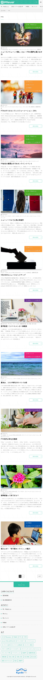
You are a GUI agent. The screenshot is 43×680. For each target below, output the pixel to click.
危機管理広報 (35, 272)
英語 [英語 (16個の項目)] (15, 660)
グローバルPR (18, 161)
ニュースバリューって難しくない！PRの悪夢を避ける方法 (21, 53)
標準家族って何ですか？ (10, 495)
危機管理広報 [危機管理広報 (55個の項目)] (31, 653)
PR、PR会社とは (5, 6)
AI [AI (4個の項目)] (2, 637)
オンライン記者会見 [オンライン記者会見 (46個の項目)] (17, 645)
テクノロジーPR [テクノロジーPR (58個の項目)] (6, 653)
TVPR (6, 272)
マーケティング (35, 161)
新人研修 (29, 323)
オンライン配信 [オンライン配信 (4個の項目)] (29, 645)
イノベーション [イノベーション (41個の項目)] (30, 641)
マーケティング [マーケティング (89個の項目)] (16, 653)
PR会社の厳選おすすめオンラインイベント (16, 164)
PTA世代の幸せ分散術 (9, 439)
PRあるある (5, 49)
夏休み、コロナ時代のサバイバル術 (14, 382)
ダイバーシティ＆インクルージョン (28, 49)
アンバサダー (8, 216)
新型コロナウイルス (7, 493)
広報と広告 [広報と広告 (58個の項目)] (19, 656)
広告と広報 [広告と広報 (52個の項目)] (11, 656)
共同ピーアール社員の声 (17, 6)
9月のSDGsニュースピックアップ (13, 275)
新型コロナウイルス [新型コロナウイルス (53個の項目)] (7, 660)
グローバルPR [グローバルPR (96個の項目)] (5, 649)
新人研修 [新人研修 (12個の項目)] (26, 656)
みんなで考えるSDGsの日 (15, 272)
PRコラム (30, 82)
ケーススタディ (15, 49)
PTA (10, 49)
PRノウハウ (34, 6)
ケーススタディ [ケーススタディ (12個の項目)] (15, 649)
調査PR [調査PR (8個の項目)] (21, 660)
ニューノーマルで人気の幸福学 (12, 220)
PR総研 (4, 435)
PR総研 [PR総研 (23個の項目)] (15, 637)
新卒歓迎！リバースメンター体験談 (14, 326)
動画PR (33, 106)
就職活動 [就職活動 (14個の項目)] (4, 656)
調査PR (39, 49)
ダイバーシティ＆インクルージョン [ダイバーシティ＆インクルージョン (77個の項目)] (30, 649)
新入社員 (34, 323)
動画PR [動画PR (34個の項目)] (24, 653)
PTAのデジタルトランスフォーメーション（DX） (19, 111)
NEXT (39, 576)
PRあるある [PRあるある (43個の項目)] (8, 637)
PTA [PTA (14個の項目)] (20, 637)
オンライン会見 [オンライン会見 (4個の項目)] (6, 645)
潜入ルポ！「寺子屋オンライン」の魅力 (15, 549)
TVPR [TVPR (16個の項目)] (25, 637)
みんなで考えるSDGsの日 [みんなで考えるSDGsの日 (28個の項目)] (8, 641)
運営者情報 (5, 595)
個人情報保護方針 (7, 600)
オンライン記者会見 (10, 161)
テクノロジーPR (26, 106)
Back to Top (21, 585)
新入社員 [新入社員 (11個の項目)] (33, 656)
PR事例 (27, 6)
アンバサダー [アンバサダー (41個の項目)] (20, 641)
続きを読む (36, 71)
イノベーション (9, 378)
